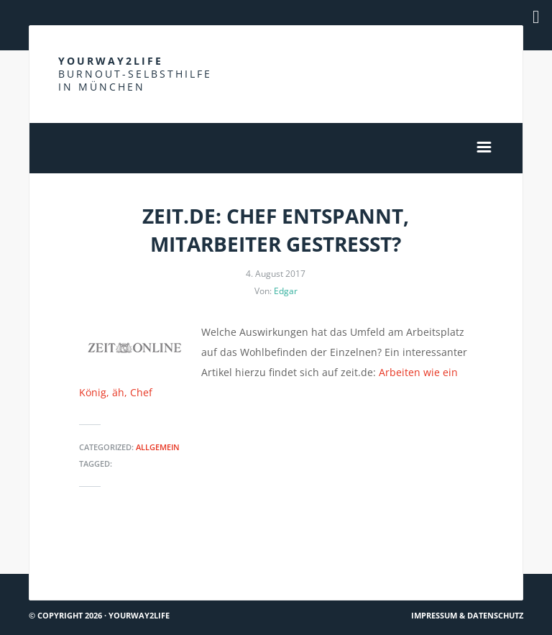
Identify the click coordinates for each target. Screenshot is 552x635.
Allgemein (158, 447)
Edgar (286, 291)
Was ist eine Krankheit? (461, 548)
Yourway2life (135, 73)
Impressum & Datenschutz (467, 615)
